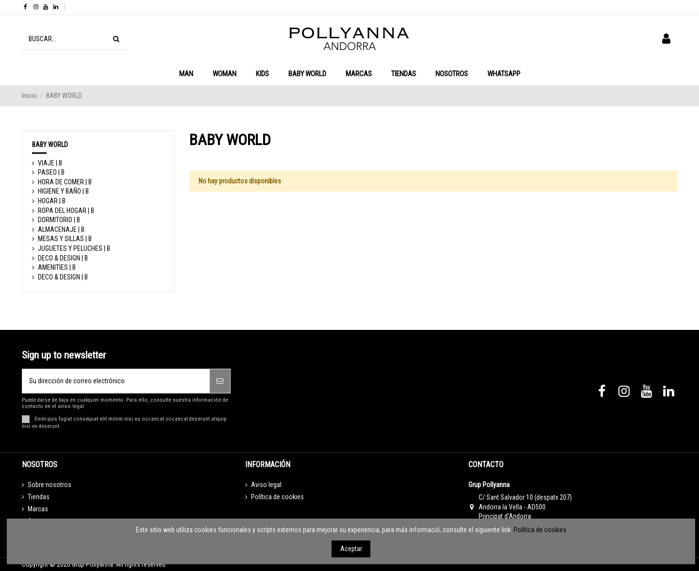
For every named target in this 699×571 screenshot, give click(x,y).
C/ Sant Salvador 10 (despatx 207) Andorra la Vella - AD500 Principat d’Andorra (525, 506)
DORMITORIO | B (59, 220)
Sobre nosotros (49, 485)
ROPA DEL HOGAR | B (66, 210)
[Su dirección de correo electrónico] (116, 381)
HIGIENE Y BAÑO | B (63, 191)
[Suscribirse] (220, 381)
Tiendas (39, 497)
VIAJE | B (50, 163)
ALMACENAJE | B (61, 229)
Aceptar (351, 549)
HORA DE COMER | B (65, 182)
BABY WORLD (50, 144)
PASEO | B (51, 172)
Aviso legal (266, 485)
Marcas (38, 509)
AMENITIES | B (57, 267)
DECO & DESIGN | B (63, 258)
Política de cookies (277, 497)
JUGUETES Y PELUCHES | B (74, 248)
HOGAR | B (52, 201)
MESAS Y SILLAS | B (65, 239)
